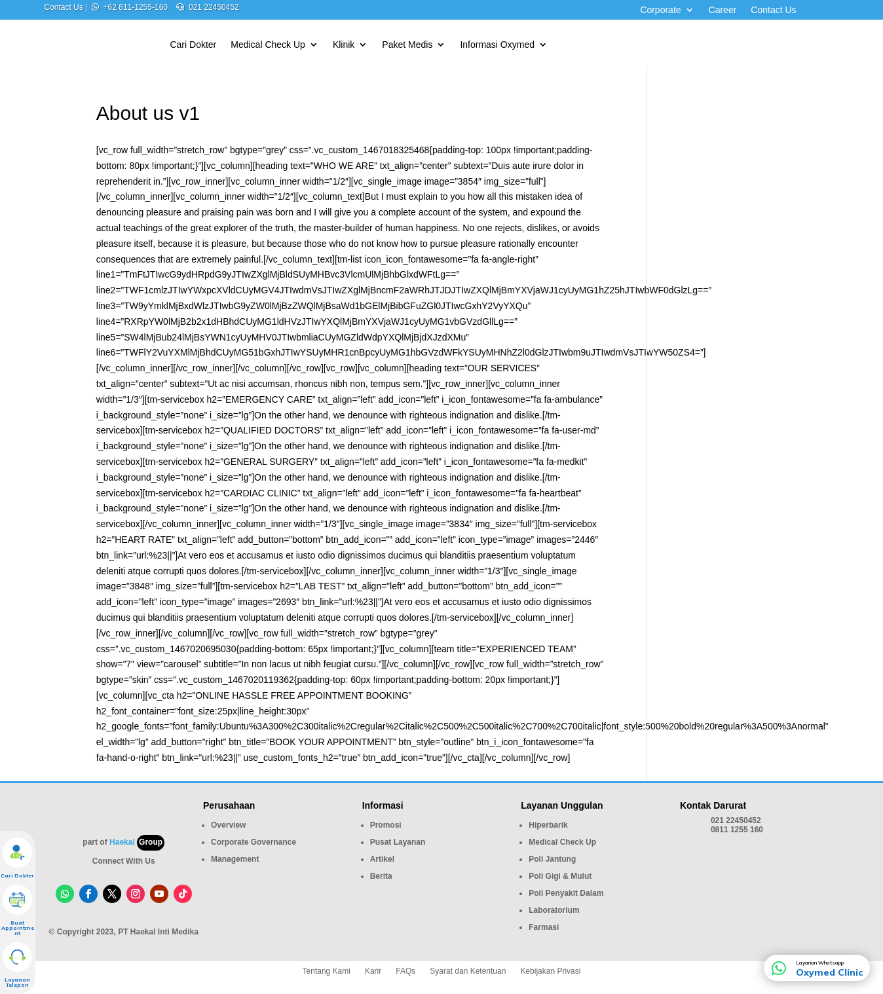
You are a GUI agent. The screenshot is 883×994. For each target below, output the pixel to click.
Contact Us (773, 10)
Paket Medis (407, 44)
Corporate (660, 10)
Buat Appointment (17, 927)
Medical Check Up (268, 44)
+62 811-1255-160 (135, 7)
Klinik (343, 44)
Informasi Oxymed (497, 44)
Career (723, 10)
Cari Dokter (193, 44)
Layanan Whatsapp (820, 962)
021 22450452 (214, 7)
